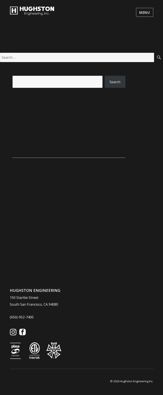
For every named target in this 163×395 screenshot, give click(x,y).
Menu (144, 12)
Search (18, 72)
